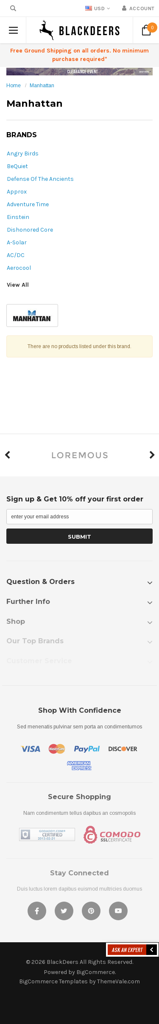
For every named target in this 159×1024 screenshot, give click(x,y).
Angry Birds (23, 153)
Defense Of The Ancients (40, 179)
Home (13, 86)
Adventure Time (28, 204)
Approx (17, 191)
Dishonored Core (30, 229)
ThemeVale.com (118, 981)
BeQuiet (17, 166)
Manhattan (42, 86)
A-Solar (17, 242)
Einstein (18, 217)
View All (18, 284)
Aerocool (19, 267)
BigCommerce (95, 972)
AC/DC (16, 255)
